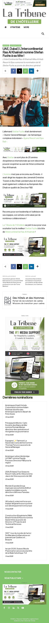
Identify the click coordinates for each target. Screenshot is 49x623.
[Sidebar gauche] (24, 247)
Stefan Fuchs (18, 132)
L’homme (7, 174)
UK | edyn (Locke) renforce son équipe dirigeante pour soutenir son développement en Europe (18, 504)
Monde (6, 45)
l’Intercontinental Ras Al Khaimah (20, 232)
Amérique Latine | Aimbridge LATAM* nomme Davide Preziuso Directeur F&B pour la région (18, 459)
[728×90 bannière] (24, 594)
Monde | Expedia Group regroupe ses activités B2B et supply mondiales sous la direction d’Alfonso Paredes (18, 489)
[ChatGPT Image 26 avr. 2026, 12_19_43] (24, 6)
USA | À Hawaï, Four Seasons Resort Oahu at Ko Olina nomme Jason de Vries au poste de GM (19, 474)
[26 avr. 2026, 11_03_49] (24, 200)
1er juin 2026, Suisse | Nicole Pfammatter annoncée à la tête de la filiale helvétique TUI (18, 551)
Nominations (15, 45)
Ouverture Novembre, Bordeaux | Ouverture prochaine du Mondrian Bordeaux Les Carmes (34, 281)
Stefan (10, 157)
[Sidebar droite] (25, 356)
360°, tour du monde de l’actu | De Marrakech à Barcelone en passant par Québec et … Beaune (18, 536)
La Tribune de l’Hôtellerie (14, 225)
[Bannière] (24, 154)
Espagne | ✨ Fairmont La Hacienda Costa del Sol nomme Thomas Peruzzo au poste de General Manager (18, 444)
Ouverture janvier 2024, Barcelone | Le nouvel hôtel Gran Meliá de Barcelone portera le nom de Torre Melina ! (13, 282)
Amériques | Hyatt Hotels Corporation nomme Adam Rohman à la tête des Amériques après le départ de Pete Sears (18, 409)
